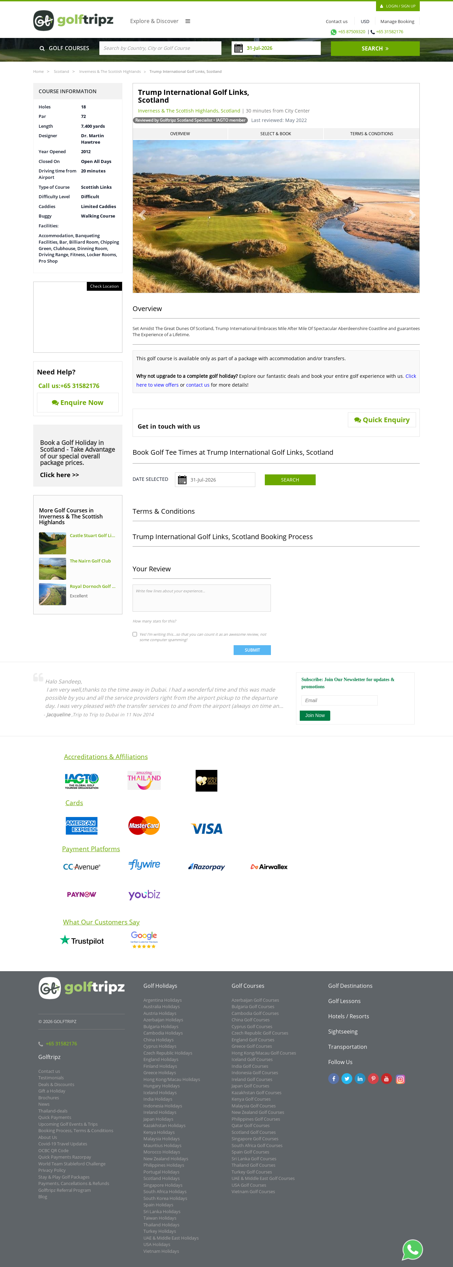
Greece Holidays (159, 1077)
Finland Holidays (160, 1070)
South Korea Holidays (165, 1202)
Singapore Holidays (162, 1189)
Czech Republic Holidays (167, 1057)
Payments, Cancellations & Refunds (73, 1188)
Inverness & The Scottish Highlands (110, 71)
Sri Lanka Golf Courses (254, 1163)
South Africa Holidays (164, 1196)
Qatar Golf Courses (251, 1130)
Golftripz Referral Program (64, 1194)
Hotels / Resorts (348, 1020)
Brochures (48, 1102)
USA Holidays (156, 1249)
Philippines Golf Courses (256, 1123)
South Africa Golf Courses (257, 1149)
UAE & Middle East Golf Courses (263, 1183)
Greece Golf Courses (252, 1050)
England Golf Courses (253, 1044)
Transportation (347, 1051)
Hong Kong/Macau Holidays (171, 1083)
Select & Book (275, 134)
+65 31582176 (389, 31)
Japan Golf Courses (250, 1090)
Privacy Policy (52, 1174)
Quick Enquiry (382, 419)
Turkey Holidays (159, 1235)
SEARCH (375, 48)
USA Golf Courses (249, 1189)
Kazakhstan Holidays (164, 1130)
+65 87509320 (347, 31)
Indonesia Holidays (162, 1110)
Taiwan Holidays (159, 1222)
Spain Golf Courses (250, 1156)
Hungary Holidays (161, 1090)
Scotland (61, 71)
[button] (137, 212)
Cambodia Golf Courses (255, 1017)
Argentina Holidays (162, 1004)
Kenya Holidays (159, 1136)
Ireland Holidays (159, 1116)
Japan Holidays (158, 1123)
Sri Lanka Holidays (161, 1215)
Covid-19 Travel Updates (62, 1148)
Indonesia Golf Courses (255, 1077)
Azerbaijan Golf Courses (255, 1004)
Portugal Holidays (161, 1176)
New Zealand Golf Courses (258, 1116)
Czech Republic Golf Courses (260, 1037)
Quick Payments (54, 1122)
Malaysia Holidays (161, 1143)
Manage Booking (397, 21)
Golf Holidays (160, 990)
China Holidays (158, 1044)
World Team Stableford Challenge (71, 1168)
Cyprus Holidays (159, 1050)
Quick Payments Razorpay (64, 1161)
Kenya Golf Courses (251, 1103)
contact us (198, 385)
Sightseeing (343, 1035)
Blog (42, 1201)
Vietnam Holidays (161, 1255)
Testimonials (51, 1082)
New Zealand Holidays (165, 1163)
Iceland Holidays (160, 1097)
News (44, 1108)
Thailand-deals (52, 1115)
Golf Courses (248, 990)
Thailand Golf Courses (253, 1169)
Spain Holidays (158, 1209)
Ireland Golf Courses (252, 1083)
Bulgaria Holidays (160, 1030)
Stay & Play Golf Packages (64, 1181)
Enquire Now (77, 402)
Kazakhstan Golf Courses (256, 1097)
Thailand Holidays (161, 1229)
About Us (47, 1141)
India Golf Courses (250, 1070)
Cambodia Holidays (163, 1037)
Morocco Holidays (161, 1156)
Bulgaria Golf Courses (253, 1011)
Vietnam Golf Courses (253, 1196)
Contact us (335, 21)
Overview (180, 134)
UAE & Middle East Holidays (171, 1242)
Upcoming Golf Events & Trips (68, 1128)
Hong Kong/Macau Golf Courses (264, 1057)
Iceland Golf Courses (252, 1064)
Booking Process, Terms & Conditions (75, 1135)
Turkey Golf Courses (252, 1176)
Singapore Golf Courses (255, 1143)
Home (38, 71)
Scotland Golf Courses (254, 1136)
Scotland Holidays (161, 1183)
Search (290, 479)
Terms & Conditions (371, 134)
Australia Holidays (161, 1011)
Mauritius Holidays (162, 1149)
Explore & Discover (160, 21)
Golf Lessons (344, 1005)
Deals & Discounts (56, 1088)
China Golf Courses (251, 1024)
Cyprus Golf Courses (252, 1030)
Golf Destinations (350, 990)
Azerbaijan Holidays (163, 1024)
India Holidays (157, 1103)
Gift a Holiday (51, 1095)
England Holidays (160, 1064)
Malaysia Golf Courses (254, 1110)
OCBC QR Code (53, 1154)
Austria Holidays (159, 1017)
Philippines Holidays (163, 1169)
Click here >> (59, 474)
